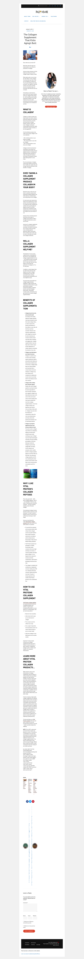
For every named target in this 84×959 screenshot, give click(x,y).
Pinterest (55, 5)
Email (29, 915)
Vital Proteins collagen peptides (29, 602)
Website (34, 915)
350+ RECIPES (35, 16)
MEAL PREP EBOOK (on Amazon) (38, 20)
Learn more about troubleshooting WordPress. (30, 953)
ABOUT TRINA (27, 16)
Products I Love (30, 30)
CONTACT (26, 20)
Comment (25, 902)
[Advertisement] (51, 48)
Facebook (49, 5)
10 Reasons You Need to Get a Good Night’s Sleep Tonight (30, 787)
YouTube (60, 5)
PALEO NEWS (54, 16)
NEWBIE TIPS (45, 16)
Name (24, 915)
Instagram (52, 5)
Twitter (57, 5)
